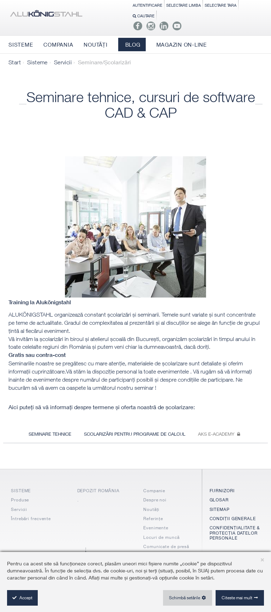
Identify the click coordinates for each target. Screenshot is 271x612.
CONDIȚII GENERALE (233, 518)
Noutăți (151, 509)
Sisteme (37, 62)
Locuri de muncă (161, 537)
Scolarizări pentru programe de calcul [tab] (134, 434)
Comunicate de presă (166, 546)
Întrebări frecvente (31, 518)
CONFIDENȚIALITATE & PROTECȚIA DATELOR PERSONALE (235, 533)
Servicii (63, 62)
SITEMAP (220, 509)
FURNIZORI (222, 490)
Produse (20, 499)
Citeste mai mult (237, 597)
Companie (154, 490)
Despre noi (155, 499)
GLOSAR (219, 499)
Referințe (153, 518)
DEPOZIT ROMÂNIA (98, 490)
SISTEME (21, 490)
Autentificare (147, 5)
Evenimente (155, 527)
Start (14, 62)
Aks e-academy (219, 434)
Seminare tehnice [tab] (50, 434)
